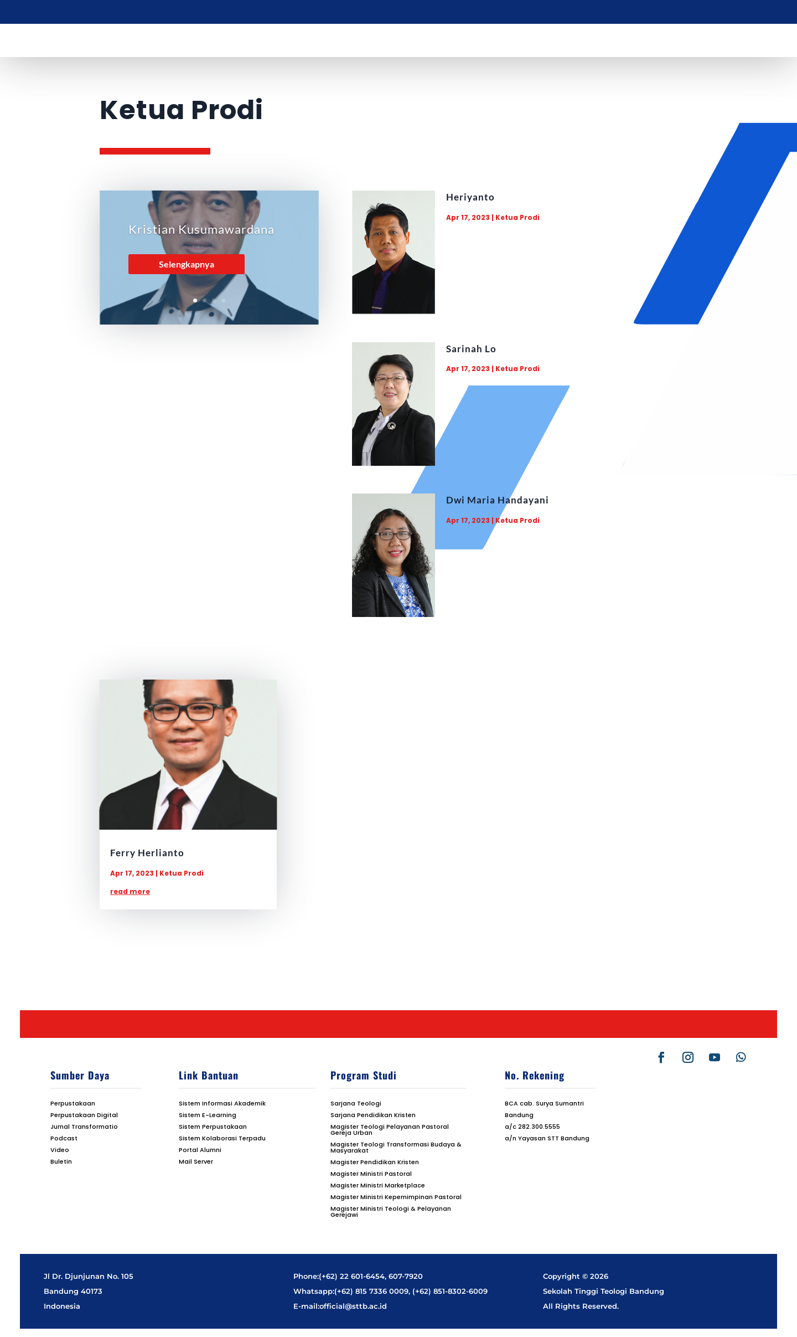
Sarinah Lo (471, 348)
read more (130, 891)
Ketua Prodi (517, 217)
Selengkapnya (186, 264)
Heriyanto (470, 197)
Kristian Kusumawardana (201, 229)
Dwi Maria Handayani (497, 500)
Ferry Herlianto (147, 852)
